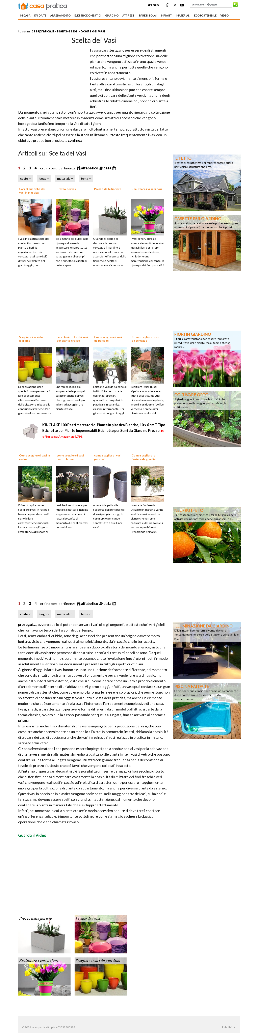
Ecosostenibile (205, 15)
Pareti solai (148, 15)
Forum (153, 4)
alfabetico (90, 168)
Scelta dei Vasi (93, 31)
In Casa (25, 15)
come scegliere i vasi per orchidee (70, 457)
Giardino (112, 15)
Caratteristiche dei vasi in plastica (32, 190)
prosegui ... (27, 624)
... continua (73, 140)
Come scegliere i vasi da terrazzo (145, 338)
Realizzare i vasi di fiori (147, 189)
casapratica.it (43, 31)
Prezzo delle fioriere (107, 189)
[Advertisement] (65, 26)
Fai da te (40, 15)
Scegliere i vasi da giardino (98, 960)
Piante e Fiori (67, 31)
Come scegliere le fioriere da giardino (144, 457)
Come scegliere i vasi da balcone (108, 338)
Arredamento (60, 15)
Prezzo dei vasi (67, 189)
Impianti (166, 15)
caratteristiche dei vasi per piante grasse (72, 338)
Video (224, 15)
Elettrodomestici (87, 15)
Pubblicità (228, 1027)
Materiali (183, 15)
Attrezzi (128, 15)
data (107, 168)
